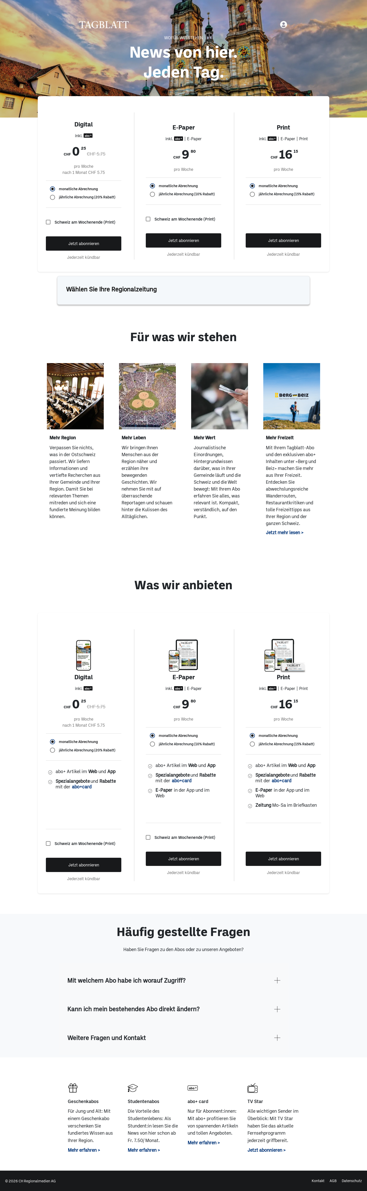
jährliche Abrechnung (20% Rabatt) (87, 197)
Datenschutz (352, 1181)
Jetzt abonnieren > (266, 1150)
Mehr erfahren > (84, 1150)
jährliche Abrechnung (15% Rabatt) (286, 194)
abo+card (81, 786)
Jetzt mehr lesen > (285, 532)
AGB (333, 1181)
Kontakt (318, 1181)
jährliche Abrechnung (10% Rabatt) (187, 194)
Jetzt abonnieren (83, 243)
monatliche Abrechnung (78, 189)
